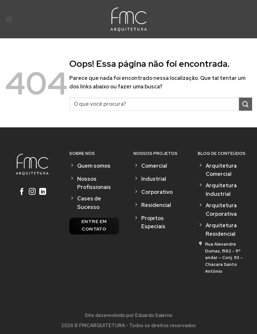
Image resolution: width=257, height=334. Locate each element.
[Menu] (9, 19)
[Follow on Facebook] (21, 192)
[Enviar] (245, 104)
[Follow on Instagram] (32, 192)
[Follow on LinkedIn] (42, 192)
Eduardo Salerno (153, 315)
